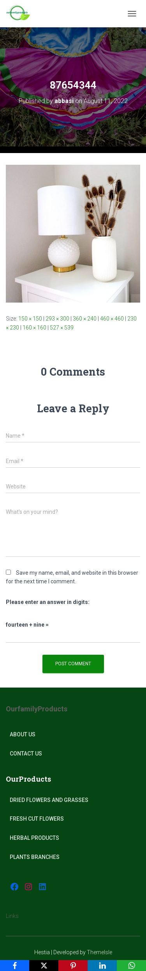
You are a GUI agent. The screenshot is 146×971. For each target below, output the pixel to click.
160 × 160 (34, 327)
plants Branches (35, 857)
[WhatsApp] (131, 965)
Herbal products (34, 838)
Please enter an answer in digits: (48, 602)
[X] (43, 965)
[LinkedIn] (102, 965)
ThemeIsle (99, 952)
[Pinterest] (73, 965)
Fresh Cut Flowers (37, 819)
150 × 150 (30, 318)
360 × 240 (85, 318)
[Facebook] (14, 965)
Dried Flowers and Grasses (49, 800)
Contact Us (26, 753)
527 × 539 (62, 327)
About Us (22, 734)
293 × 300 (57, 318)
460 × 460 (112, 318)
